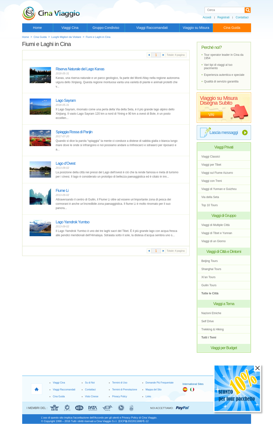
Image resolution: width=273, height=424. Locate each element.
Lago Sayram (66, 100)
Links (148, 396)
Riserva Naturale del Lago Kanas (80, 69)
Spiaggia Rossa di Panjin (74, 132)
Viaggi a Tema (223, 304)
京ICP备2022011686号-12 (133, 421)
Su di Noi (90, 382)
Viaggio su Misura (196, 28)
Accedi (207, 17)
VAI (211, 115)
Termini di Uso (119, 382)
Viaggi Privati (223, 147)
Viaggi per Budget (224, 348)
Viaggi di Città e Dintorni (223, 252)
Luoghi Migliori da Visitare (66, 37)
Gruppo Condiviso (106, 28)
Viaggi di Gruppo (223, 216)
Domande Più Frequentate (160, 382)
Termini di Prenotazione (124, 389)
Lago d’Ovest (65, 163)
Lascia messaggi (224, 132)
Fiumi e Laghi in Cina (98, 37)
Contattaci (242, 17)
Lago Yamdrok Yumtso (72, 222)
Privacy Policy (119, 396)
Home (37, 28)
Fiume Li (62, 191)
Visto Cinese (91, 396)
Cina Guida (231, 28)
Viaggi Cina (70, 28)
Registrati (223, 17)
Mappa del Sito (154, 389)
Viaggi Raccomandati (152, 28)
